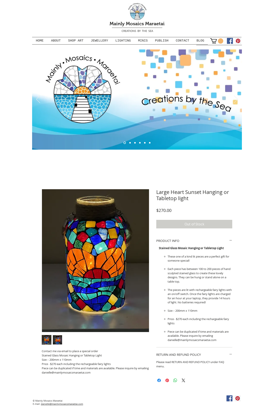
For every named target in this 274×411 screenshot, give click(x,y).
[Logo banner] (125, 142)
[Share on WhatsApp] (175, 380)
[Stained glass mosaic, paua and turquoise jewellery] (149, 142)
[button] (216, 41)
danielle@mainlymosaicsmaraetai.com (62, 403)
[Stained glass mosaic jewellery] (145, 142)
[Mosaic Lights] (135, 142)
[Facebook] (230, 41)
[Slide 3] (130, 142)
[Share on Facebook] (159, 380)
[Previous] (38, 99)
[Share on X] (183, 380)
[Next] (236, 99)
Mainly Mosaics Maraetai (137, 23)
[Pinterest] (238, 41)
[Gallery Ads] (140, 142)
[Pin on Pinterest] (167, 380)
